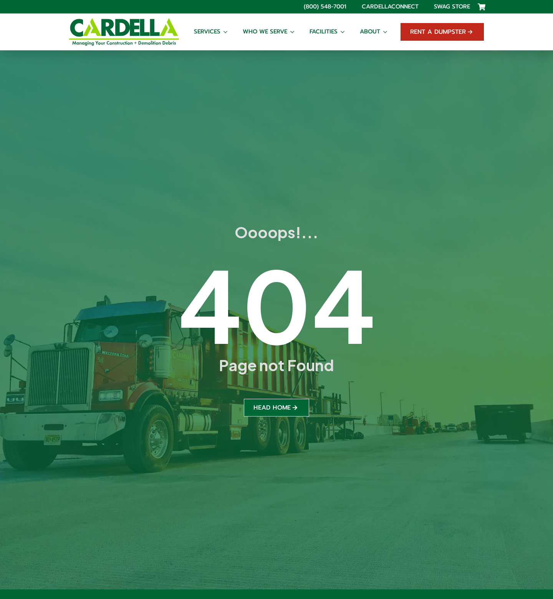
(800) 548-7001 (325, 6)
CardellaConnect (390, 6)
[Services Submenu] (227, 31)
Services (207, 31)
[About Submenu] (387, 31)
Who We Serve (265, 31)
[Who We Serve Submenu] (294, 31)
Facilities (324, 31)
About (370, 31)
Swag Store (452, 6)
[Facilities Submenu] (345, 31)
